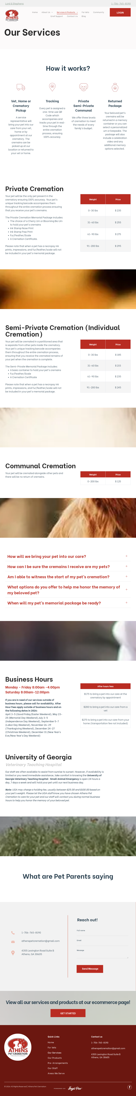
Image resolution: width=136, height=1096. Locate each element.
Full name (81, 930)
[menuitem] (35, 12)
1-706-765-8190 (121, 3)
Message (80, 950)
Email (79, 940)
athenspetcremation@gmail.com (41, 940)
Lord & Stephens (14, 3)
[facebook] (129, 1087)
